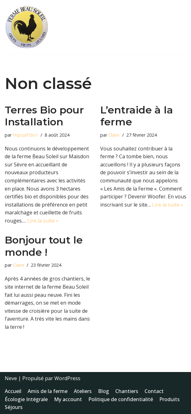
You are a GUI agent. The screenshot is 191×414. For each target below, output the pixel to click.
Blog (103, 391)
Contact (154, 391)
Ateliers (83, 391)
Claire (114, 135)
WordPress (67, 378)
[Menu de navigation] (179, 27)
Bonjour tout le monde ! (44, 246)
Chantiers (126, 391)
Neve (11, 378)
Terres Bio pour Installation (44, 116)
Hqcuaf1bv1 (25, 135)
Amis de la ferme (48, 391)
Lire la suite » (42, 220)
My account (68, 399)
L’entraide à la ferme (136, 116)
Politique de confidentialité (120, 399)
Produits (169, 399)
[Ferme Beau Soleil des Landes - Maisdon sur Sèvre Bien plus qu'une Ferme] (27, 27)
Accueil (13, 391)
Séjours (14, 407)
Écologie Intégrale (26, 399)
